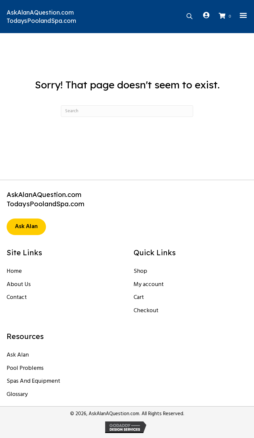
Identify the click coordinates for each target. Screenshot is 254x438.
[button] (26, 227)
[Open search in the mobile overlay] (189, 16)
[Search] (127, 111)
